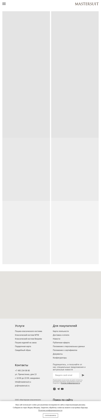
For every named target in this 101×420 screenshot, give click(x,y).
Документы (58, 354)
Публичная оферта (61, 343)
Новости (56, 339)
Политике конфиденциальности (70, 383)
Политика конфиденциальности (50, 410)
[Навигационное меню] (4, 4)
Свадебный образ (23, 350)
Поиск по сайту (63, 399)
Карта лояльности (61, 331)
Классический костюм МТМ (27, 335)
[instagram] (54, 388)
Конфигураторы (60, 358)
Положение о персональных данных (69, 346)
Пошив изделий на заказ (26, 343)
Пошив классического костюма (28, 331)
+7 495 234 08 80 (22, 371)
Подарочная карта (23, 346)
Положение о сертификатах (65, 350)
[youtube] (62, 388)
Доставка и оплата (61, 335)
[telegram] (58, 388)
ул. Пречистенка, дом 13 (25, 374)
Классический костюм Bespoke (28, 339)
